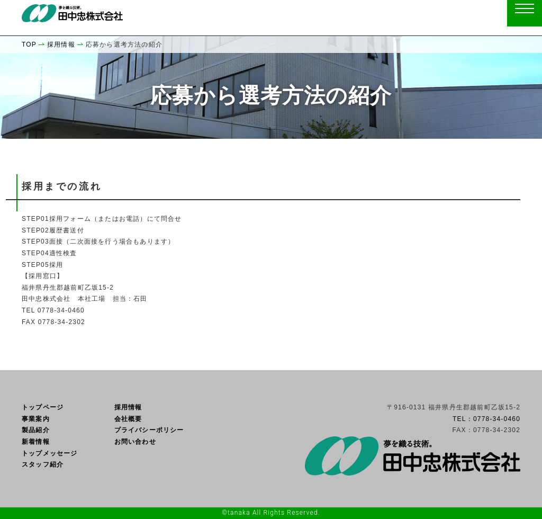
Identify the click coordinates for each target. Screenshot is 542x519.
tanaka (239, 512)
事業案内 (36, 419)
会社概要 (128, 419)
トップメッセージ (50, 453)
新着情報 (36, 441)
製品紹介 (36, 430)
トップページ (43, 407)
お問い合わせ (135, 441)
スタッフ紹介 (43, 464)
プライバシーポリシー (149, 430)
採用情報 (128, 407)
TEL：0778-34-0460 (486, 419)
